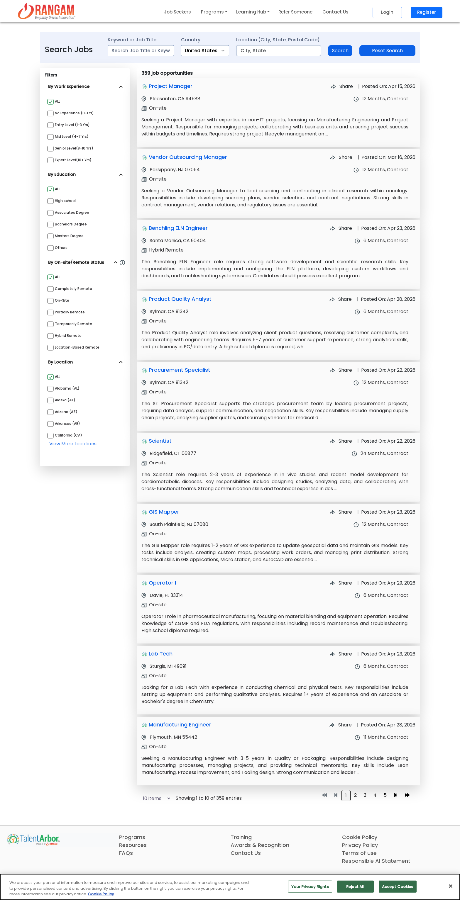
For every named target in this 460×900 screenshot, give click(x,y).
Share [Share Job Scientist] (341, 441)
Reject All (355, 886)
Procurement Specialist (179, 369)
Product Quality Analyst (180, 299)
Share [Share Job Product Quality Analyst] (340, 299)
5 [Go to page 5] (385, 795)
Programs (132, 837)
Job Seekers (177, 12)
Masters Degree (69, 235)
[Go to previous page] (335, 795)
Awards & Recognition (260, 845)
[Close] (450, 885)
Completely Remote (73, 288)
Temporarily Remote (73, 323)
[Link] (46, 11)
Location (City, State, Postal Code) (278, 39)
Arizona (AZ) (66, 411)
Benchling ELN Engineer (178, 228)
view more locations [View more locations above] (73, 443)
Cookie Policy (359, 837)
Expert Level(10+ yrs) (73, 159)
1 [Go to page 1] (346, 795)
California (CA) (68, 435)
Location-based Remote (77, 347)
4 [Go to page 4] (375, 795)
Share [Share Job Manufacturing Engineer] (340, 724)
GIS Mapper (164, 511)
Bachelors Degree (71, 224)
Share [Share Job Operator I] (341, 583)
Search (340, 50)
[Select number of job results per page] (154, 798)
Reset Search (387, 50)
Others (61, 247)
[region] (230, 887)
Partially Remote (70, 312)
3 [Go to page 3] (365, 795)
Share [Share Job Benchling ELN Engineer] (341, 228)
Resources (133, 845)
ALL (57, 101)
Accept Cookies (397, 886)
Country (190, 39)
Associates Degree (72, 212)
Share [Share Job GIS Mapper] (341, 512)
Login (387, 12)
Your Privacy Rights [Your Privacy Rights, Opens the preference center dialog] (310, 886)
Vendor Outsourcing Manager (188, 157)
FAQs (126, 853)
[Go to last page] (407, 795)
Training (241, 837)
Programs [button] (212, 12)
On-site (62, 300)
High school (65, 200)
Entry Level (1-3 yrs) (72, 124)
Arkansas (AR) (67, 423)
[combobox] (141, 50)
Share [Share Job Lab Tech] (341, 654)
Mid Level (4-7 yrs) (72, 136)
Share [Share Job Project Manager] (342, 86)
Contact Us (335, 12)
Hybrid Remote (68, 335)
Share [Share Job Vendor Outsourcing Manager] (341, 157)
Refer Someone (295, 12)
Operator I (162, 582)
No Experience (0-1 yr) (74, 113)
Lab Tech (160, 653)
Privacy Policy (360, 845)
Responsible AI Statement (376, 861)
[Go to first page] (324, 795)
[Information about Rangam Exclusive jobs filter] (122, 262)
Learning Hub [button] (251, 12)
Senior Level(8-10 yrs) (74, 148)
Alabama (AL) (67, 388)
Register (426, 12)
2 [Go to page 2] (355, 795)
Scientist (160, 440)
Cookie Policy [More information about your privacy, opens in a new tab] (101, 894)
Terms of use (359, 853)
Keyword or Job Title (132, 39)
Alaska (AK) (65, 400)
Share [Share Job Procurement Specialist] (341, 370)
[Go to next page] (395, 795)
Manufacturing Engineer (180, 724)
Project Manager (170, 86)
